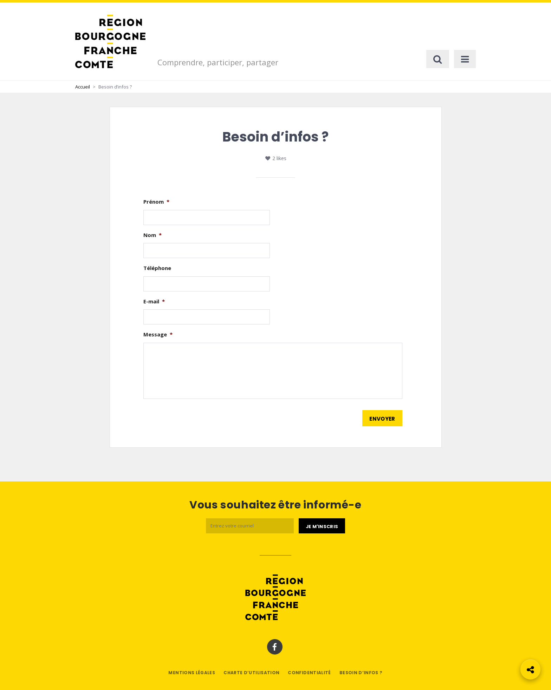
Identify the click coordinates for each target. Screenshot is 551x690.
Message (158, 334)
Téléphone (157, 268)
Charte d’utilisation (251, 673)
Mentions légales (191, 673)
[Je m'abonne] (322, 526)
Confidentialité (309, 673)
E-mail (154, 301)
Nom (152, 235)
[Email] (250, 525)
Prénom (156, 201)
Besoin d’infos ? (361, 673)
